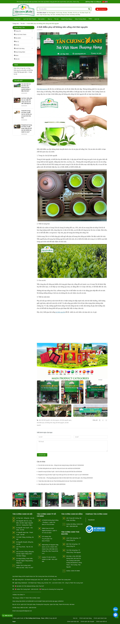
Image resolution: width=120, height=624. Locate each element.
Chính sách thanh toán (100, 618)
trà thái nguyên (60, 312)
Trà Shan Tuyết (84, 12)
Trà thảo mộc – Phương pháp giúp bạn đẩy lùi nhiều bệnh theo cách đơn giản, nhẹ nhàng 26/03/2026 (65, 478)
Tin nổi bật (18, 80)
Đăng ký (98, 1)
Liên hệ (96, 19)
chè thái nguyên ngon (65, 420)
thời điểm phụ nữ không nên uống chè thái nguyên (50, 422)
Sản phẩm (41, 19)
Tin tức (56, 19)
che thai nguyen (54, 420)
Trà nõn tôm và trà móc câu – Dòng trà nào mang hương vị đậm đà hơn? (25, 87)
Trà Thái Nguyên (50, 12)
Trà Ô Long (59, 12)
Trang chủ (17, 19)
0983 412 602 (8, 615)
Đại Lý (50, 19)
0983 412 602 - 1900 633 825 (28, 607)
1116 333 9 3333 (56, 583)
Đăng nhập (89, 1)
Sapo (14, 621)
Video (90, 18)
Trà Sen (65, 12)
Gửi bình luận (42, 454)
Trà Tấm (52, 14)
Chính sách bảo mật (73, 621)
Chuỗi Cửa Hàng (66, 19)
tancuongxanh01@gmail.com (24, 611)
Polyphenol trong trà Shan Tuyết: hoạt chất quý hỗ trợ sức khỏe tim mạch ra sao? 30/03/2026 (63, 474)
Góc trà (75, 618)
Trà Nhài (70, 12)
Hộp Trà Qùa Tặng (45, 14)
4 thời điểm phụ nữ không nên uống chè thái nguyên (62, 27)
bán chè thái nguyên (44, 420)
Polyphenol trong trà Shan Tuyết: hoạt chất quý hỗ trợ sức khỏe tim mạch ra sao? (26, 128)
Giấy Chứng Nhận (80, 19)
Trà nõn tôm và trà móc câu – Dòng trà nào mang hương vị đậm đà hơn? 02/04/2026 (61, 465)
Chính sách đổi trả (101, 621)
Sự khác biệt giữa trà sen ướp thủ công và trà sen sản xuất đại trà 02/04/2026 (59, 468)
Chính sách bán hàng (85, 618)
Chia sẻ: (95, 420)
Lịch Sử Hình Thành (29, 19)
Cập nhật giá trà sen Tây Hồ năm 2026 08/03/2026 (51, 484)
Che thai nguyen (42, 89)
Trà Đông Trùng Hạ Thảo (62, 14)
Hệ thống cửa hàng (75, 14)
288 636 (46, 579)
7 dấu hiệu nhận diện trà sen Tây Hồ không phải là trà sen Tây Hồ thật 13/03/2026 (60, 481)
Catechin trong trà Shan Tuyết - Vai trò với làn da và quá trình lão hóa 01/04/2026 (60, 471)
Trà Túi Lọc (76, 12)
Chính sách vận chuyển (87, 621)
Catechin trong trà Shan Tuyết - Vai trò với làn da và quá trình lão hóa (26, 114)
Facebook (91, 520)
